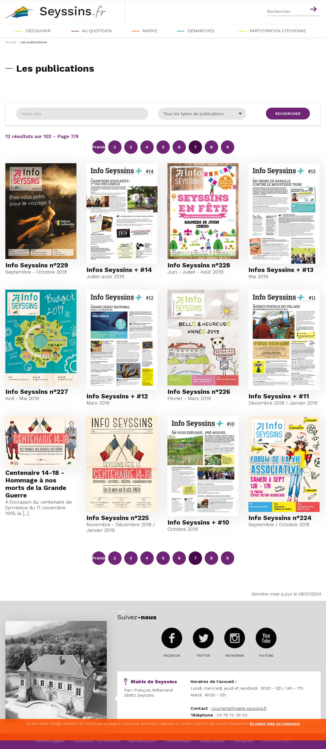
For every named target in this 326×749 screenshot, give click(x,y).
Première (98, 147)
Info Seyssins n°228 (198, 265)
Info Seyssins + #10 (198, 522)
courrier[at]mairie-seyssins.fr (239, 708)
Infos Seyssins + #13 (280, 270)
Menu (303, 2)
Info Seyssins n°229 (36, 265)
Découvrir (38, 30)
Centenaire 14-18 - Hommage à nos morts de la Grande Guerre (35, 484)
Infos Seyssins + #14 (119, 270)
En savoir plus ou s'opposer (275, 724)
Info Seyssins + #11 (278, 396)
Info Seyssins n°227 (36, 391)
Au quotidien (97, 30)
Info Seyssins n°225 (117, 518)
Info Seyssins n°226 (198, 391)
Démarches (201, 30)
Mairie (149, 30)
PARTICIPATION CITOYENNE (278, 30)
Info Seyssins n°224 (280, 518)
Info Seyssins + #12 (117, 396)
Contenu (314, 2)
